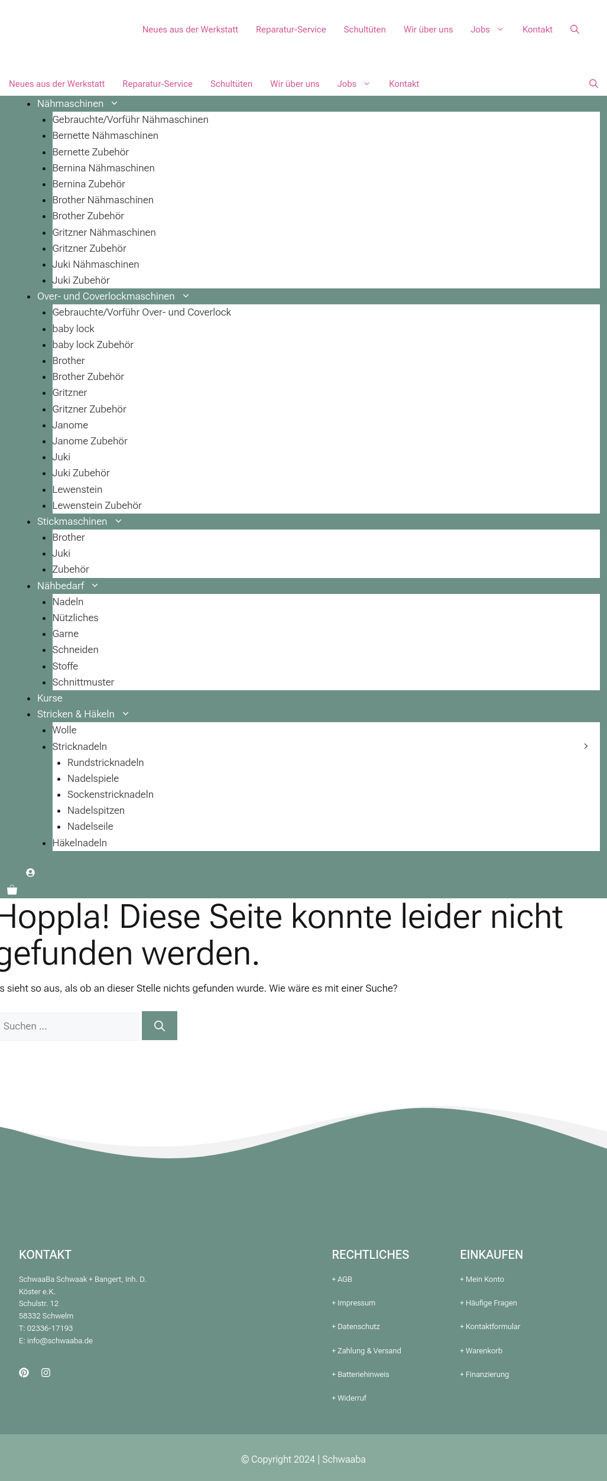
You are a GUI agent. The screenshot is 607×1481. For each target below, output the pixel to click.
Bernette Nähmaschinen (106, 135)
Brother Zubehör (89, 216)
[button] (574, 29)
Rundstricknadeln (105, 762)
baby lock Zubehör (93, 344)
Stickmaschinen (84, 521)
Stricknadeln (80, 746)
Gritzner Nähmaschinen (104, 232)
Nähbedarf (73, 586)
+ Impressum (354, 1302)
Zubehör (71, 569)
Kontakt (537, 29)
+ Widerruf (349, 1398)
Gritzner (70, 392)
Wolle (65, 730)
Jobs (492, 29)
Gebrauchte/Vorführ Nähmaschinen (131, 119)
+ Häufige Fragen (488, 1302)
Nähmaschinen (82, 103)
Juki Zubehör (81, 280)
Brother (69, 360)
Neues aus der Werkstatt (190, 29)
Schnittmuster (84, 682)
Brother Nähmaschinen (103, 200)
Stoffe (66, 666)
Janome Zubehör (90, 441)
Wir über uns (428, 29)
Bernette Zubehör (91, 152)
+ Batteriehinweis (360, 1374)
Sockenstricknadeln (110, 794)
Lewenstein (78, 489)
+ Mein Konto (482, 1279)
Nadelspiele (93, 778)
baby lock (74, 328)
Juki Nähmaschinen (96, 264)
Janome (71, 425)
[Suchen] (159, 1025)
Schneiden (76, 649)
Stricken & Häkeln (88, 714)
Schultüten (365, 29)
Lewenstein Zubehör (97, 505)
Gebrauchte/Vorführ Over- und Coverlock (142, 312)
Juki (62, 457)
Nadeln (68, 602)
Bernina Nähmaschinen (104, 168)
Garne (66, 633)
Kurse (50, 698)
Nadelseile (90, 826)
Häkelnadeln (80, 843)
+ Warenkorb (481, 1350)
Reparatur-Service (291, 29)
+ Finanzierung (484, 1374)
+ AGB (342, 1279)
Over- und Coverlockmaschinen (118, 296)
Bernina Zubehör (89, 184)
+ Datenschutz (356, 1326)
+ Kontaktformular (490, 1326)
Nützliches (76, 617)
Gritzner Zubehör (89, 248)
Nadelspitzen (96, 810)
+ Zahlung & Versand (366, 1350)
